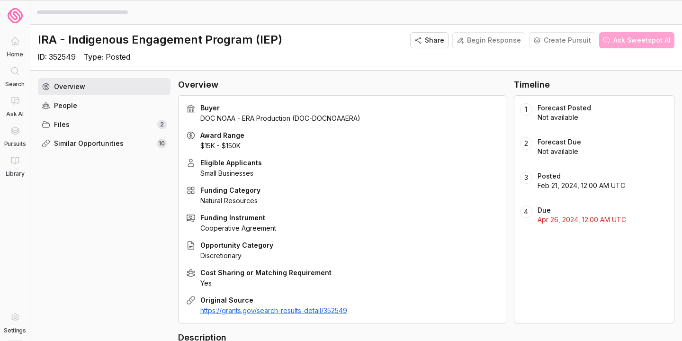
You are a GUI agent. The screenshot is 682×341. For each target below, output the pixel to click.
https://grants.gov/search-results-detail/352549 (273, 310)
